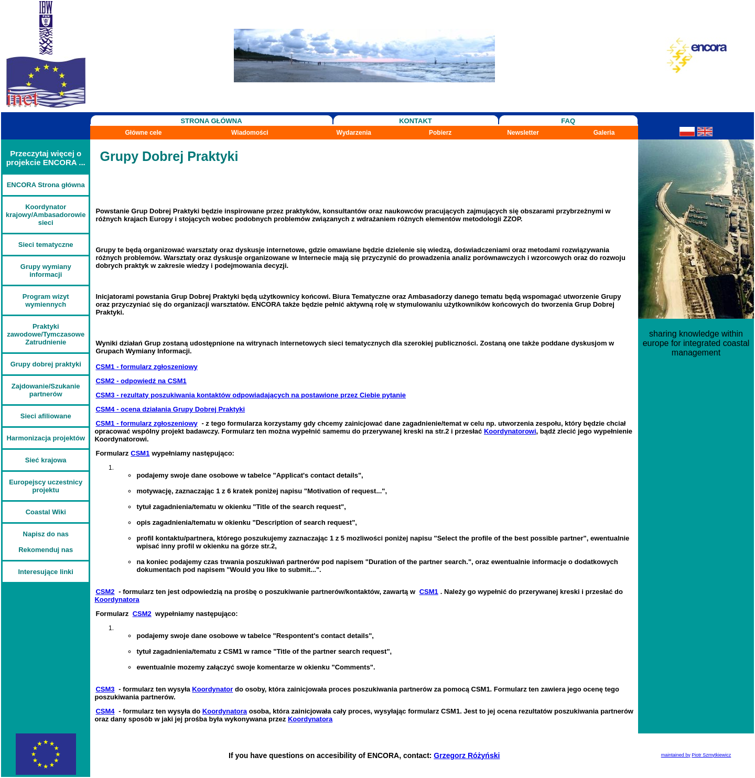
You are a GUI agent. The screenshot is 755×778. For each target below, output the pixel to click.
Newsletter (523, 132)
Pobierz (440, 132)
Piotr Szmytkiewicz (711, 755)
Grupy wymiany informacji (45, 270)
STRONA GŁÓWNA (211, 121)
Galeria (604, 132)
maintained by (676, 755)
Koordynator (212, 689)
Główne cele (143, 132)
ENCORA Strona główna (46, 185)
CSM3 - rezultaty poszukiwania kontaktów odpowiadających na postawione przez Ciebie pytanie (250, 395)
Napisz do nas (46, 534)
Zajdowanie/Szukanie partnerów (46, 390)
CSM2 (104, 592)
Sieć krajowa (46, 460)
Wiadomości (249, 132)
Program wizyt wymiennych (46, 300)
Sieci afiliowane (45, 416)
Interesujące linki (45, 572)
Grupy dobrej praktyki (45, 364)
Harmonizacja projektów (45, 438)
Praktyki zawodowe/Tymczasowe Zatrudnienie (45, 334)
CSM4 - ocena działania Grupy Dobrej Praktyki (170, 409)
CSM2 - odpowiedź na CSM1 (140, 381)
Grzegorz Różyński (467, 755)
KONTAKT (415, 121)
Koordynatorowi (510, 431)
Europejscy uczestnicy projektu (45, 486)
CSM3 (104, 689)
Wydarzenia (354, 132)
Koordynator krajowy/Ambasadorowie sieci (45, 214)
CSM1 (140, 453)
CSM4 (104, 711)
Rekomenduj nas (45, 550)
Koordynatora (116, 599)
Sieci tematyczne (45, 244)
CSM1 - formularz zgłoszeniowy (146, 367)
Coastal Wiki (46, 512)
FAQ (568, 121)
